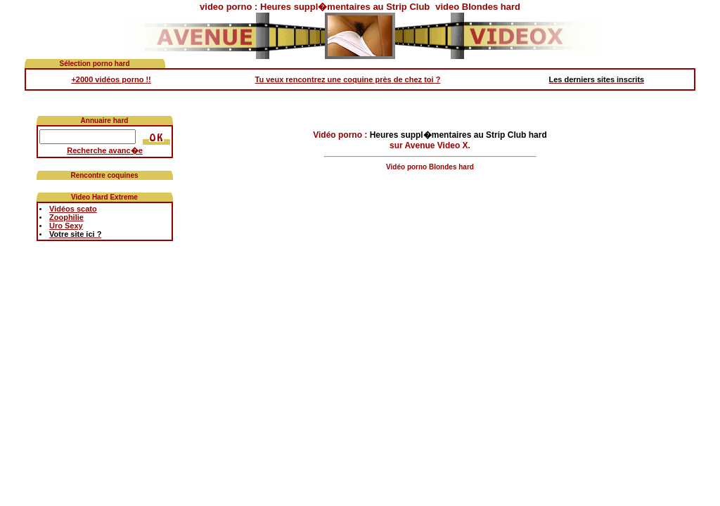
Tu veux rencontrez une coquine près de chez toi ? (348, 79)
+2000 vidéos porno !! (110, 79)
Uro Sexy (66, 225)
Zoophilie (66, 217)
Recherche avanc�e (105, 150)
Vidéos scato (73, 209)
